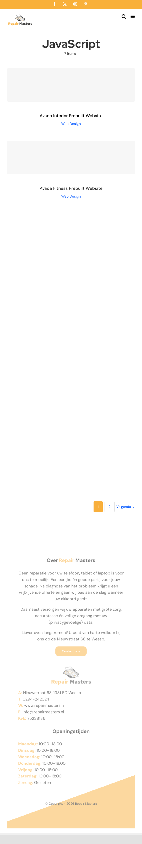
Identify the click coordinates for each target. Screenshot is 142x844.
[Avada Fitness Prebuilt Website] (71, 158)
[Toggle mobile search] (124, 16)
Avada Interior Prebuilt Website (71, 115)
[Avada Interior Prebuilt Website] (71, 85)
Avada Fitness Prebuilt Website (71, 189)
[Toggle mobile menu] (133, 16)
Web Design (71, 123)
